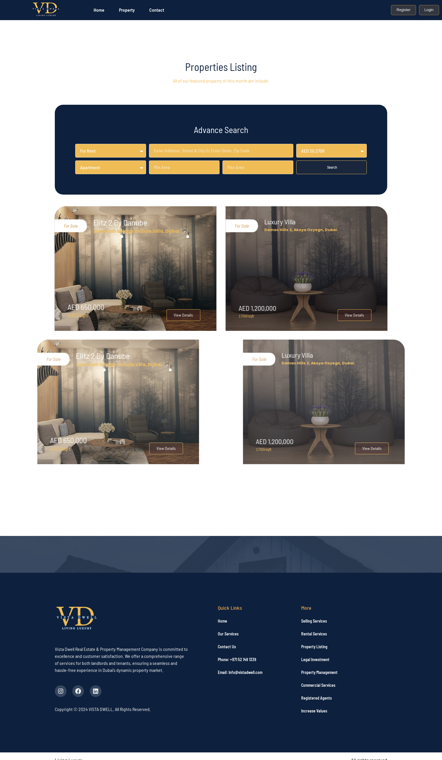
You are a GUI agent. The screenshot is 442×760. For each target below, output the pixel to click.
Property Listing (314, 646)
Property (127, 10)
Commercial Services (318, 685)
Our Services (228, 633)
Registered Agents (316, 698)
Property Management (319, 672)
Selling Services (314, 621)
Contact (156, 10)
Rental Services (314, 633)
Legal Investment (315, 659)
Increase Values (314, 710)
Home (99, 10)
